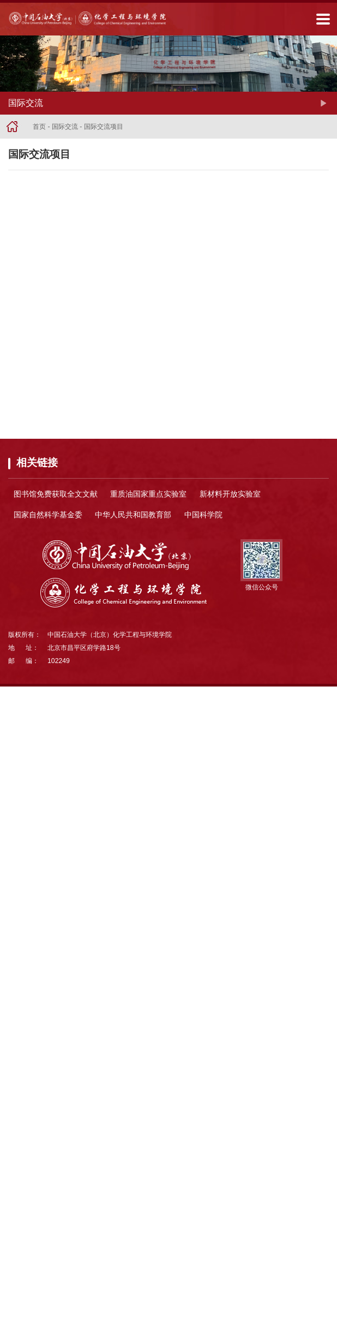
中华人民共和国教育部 (133, 514)
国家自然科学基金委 (48, 514)
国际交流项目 (103, 126)
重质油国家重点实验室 (148, 494)
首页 (39, 126)
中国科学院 (203, 514)
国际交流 (65, 126)
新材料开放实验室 (230, 494)
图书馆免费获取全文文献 (56, 494)
